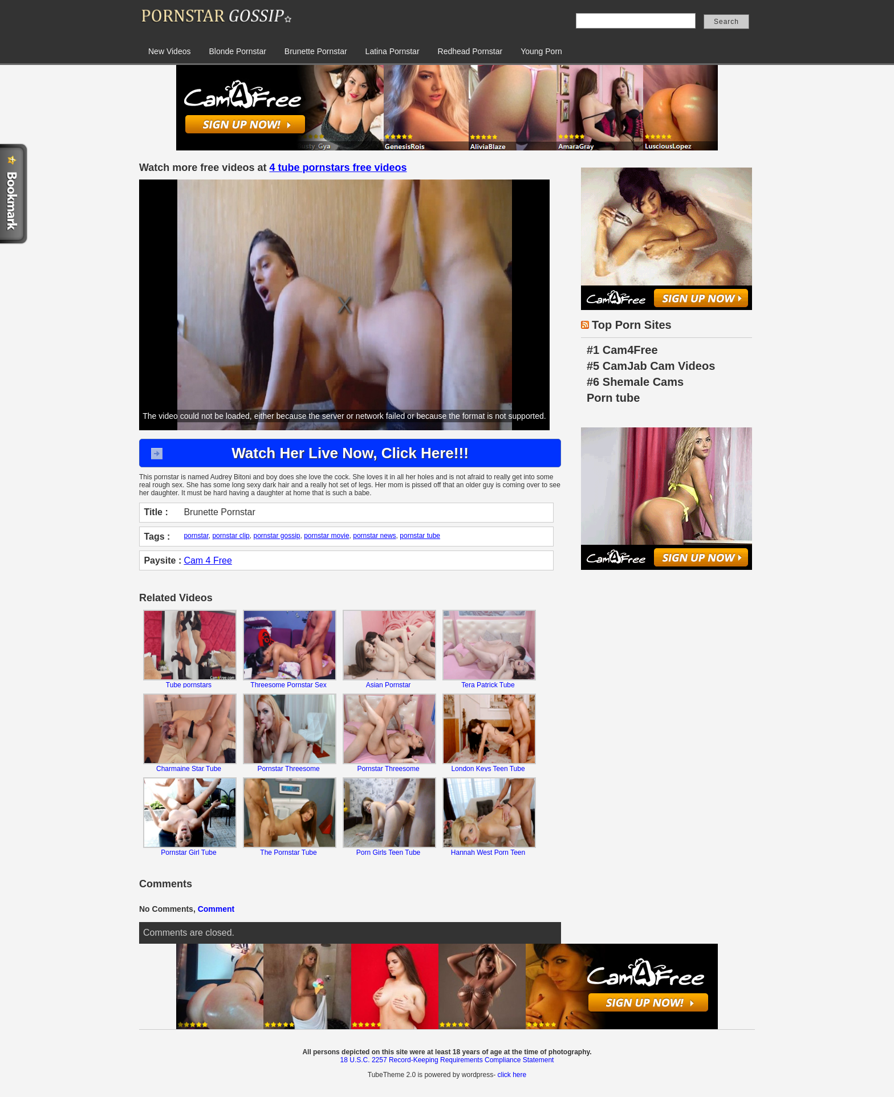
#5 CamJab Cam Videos (651, 366)
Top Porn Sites (632, 325)
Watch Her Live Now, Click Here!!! (350, 453)
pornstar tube (420, 536)
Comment (216, 909)
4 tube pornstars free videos (338, 167)
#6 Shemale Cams (635, 382)
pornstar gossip (276, 536)
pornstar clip (230, 536)
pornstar (196, 536)
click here (511, 1075)
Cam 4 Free (207, 560)
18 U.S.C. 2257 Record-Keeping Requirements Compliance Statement (447, 1060)
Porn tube (613, 398)
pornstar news (374, 536)
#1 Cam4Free (622, 350)
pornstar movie (326, 536)
